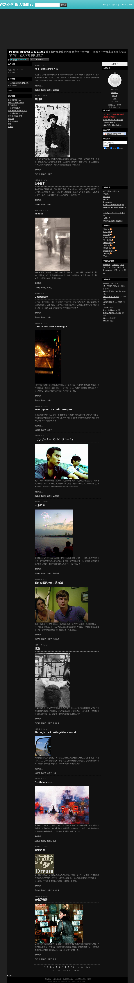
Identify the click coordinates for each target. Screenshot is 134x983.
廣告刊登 (48, 979)
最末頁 (87, 967)
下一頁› (80, 967)
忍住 (108, 267)
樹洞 (54, 959)
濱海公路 (56, 723)
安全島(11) (107, 240)
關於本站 (114, 93)
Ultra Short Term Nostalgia (51, 326)
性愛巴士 (120, 267)
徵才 (89, 979)
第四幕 (38, 99)
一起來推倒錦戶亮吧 (16, 113)
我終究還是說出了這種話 (49, 582)
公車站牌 (56, 496)
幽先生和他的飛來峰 (16, 103)
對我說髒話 (12, 105)
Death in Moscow (45, 782)
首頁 (9, 60)
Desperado (41, 296)
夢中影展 (40, 850)
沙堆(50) (106, 253)
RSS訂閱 (13, 83)
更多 (106, 256)
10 (72, 967)
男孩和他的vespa (14, 100)
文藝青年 (115, 265)
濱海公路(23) (108, 248)
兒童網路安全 (68, 979)
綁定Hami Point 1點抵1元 (113, 120)
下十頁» (76, 970)
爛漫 (37, 648)
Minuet (39, 213)
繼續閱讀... (38, 85)
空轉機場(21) (108, 243)
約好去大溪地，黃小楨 (112, 291)
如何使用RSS (23, 83)
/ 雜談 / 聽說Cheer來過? (112, 302)
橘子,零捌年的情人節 (46, 69)
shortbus (106, 265)
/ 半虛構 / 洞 (108, 283)
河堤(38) (106, 245)
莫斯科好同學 (13, 121)
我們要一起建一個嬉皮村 (17, 111)
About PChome (80, 979)
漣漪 (9, 124)
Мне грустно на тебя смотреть (54, 409)
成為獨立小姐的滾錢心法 (113, 125)
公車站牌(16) (108, 237)
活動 (15, 60)
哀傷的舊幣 (41, 899)
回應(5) (37, 317)
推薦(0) (43, 90)
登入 (130, 5)
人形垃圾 (40, 505)
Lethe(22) (107, 232)
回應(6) (37, 287)
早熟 (114, 267)
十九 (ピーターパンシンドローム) (54, 439)
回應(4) (37, 573)
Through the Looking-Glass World (55, 732)
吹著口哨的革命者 (15, 116)
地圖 (115, 99)
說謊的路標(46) (109, 251)
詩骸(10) (106, 229)
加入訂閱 (13, 85)
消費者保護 (57, 979)
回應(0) (37, 204)
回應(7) (37, 496)
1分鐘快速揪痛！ (110, 122)
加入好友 (114, 102)
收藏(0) (49, 90)
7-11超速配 (113, 5)
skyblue (11, 119)
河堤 (54, 773)
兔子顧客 (40, 183)
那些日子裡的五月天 (111, 297)
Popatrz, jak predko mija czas (27, 51)
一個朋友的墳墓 (14, 108)
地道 (115, 270)
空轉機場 (56, 90)
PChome (123, 5)
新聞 (104, 5)
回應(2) (37, 400)
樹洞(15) (106, 235)
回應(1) (37, 90)
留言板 (114, 96)
